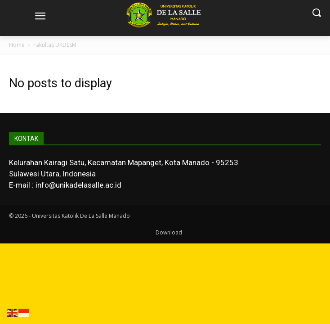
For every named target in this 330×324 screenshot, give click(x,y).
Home (17, 45)
